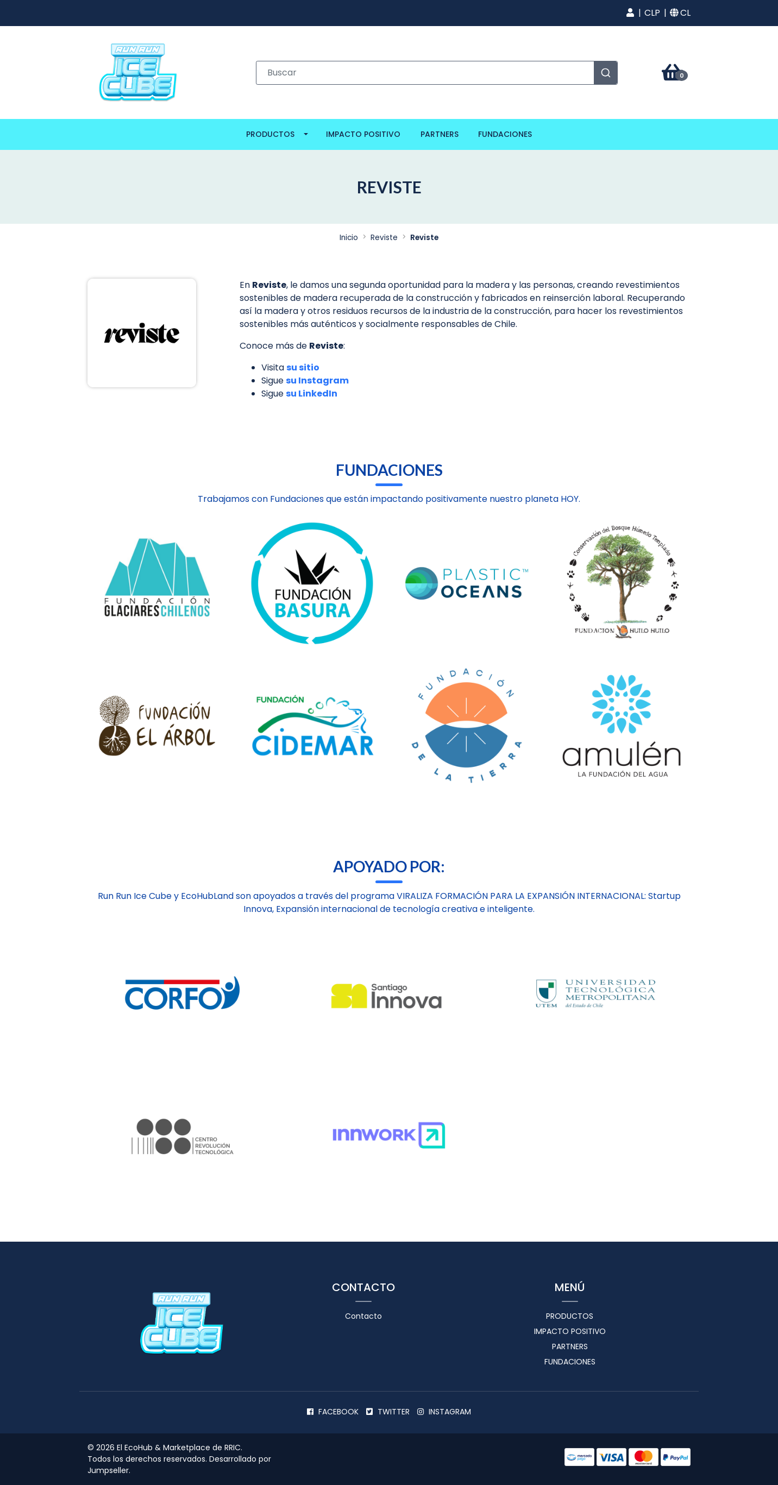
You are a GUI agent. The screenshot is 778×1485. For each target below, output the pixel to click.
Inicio (349, 237)
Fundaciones (505, 134)
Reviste (384, 237)
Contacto (363, 1316)
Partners (440, 134)
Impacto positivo (363, 134)
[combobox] (437, 73)
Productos (270, 134)
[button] (630, 13)
